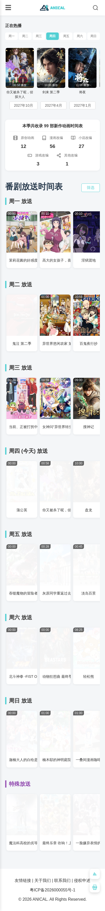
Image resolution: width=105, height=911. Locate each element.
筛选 (90, 187)
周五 (66, 36)
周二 (25, 36)
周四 (52, 36)
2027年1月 (82, 105)
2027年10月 (23, 105)
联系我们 (62, 880)
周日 (93, 36)
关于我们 (42, 880)
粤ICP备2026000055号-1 (52, 890)
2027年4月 (53, 105)
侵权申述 (82, 880)
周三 (39, 36)
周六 (80, 36)
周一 (11, 36)
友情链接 (23, 880)
